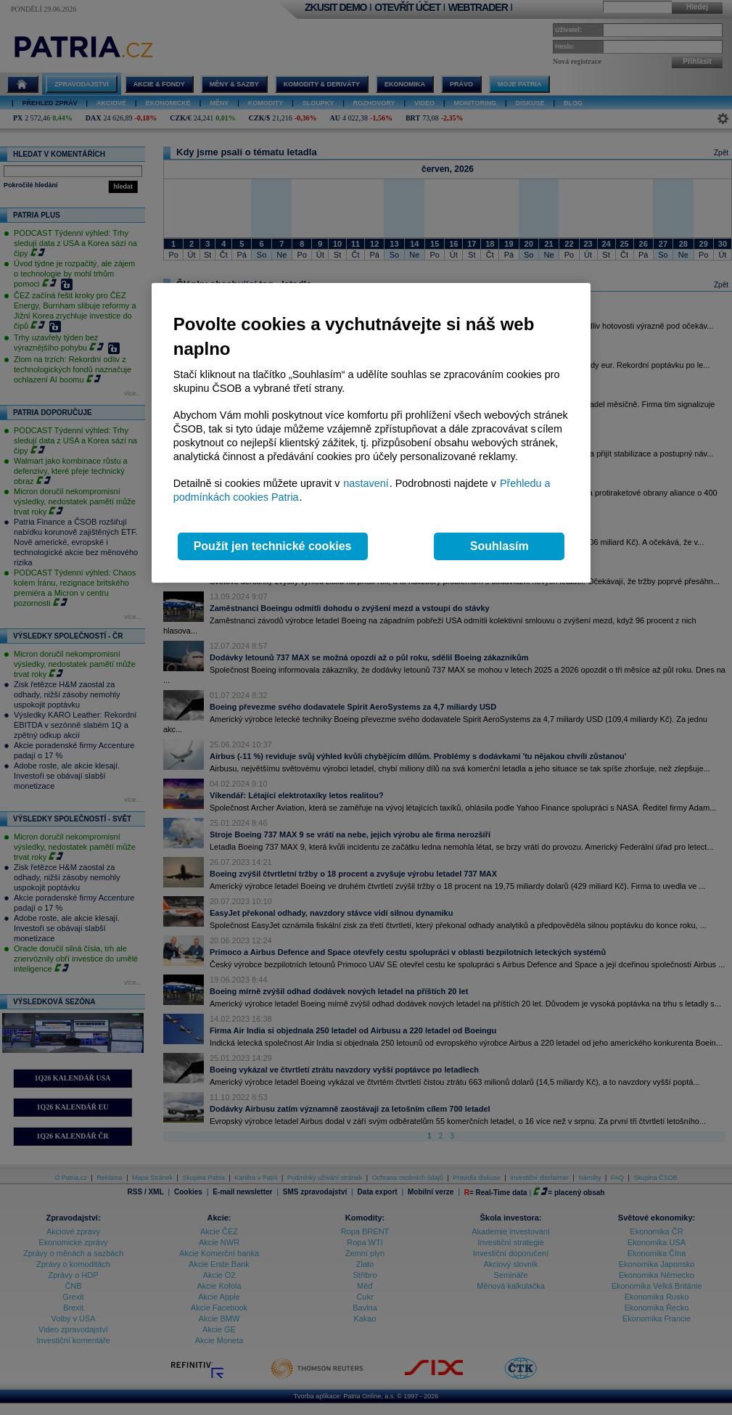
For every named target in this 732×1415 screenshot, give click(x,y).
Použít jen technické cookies (273, 546)
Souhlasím (499, 546)
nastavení (365, 483)
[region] (371, 433)
